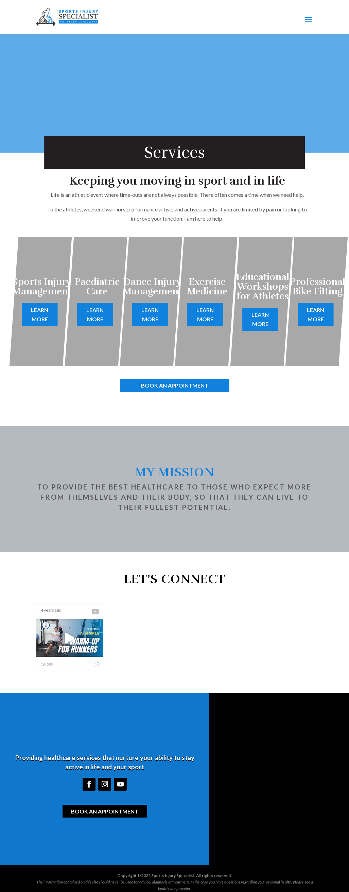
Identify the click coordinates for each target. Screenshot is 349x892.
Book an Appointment (174, 385)
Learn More (40, 314)
